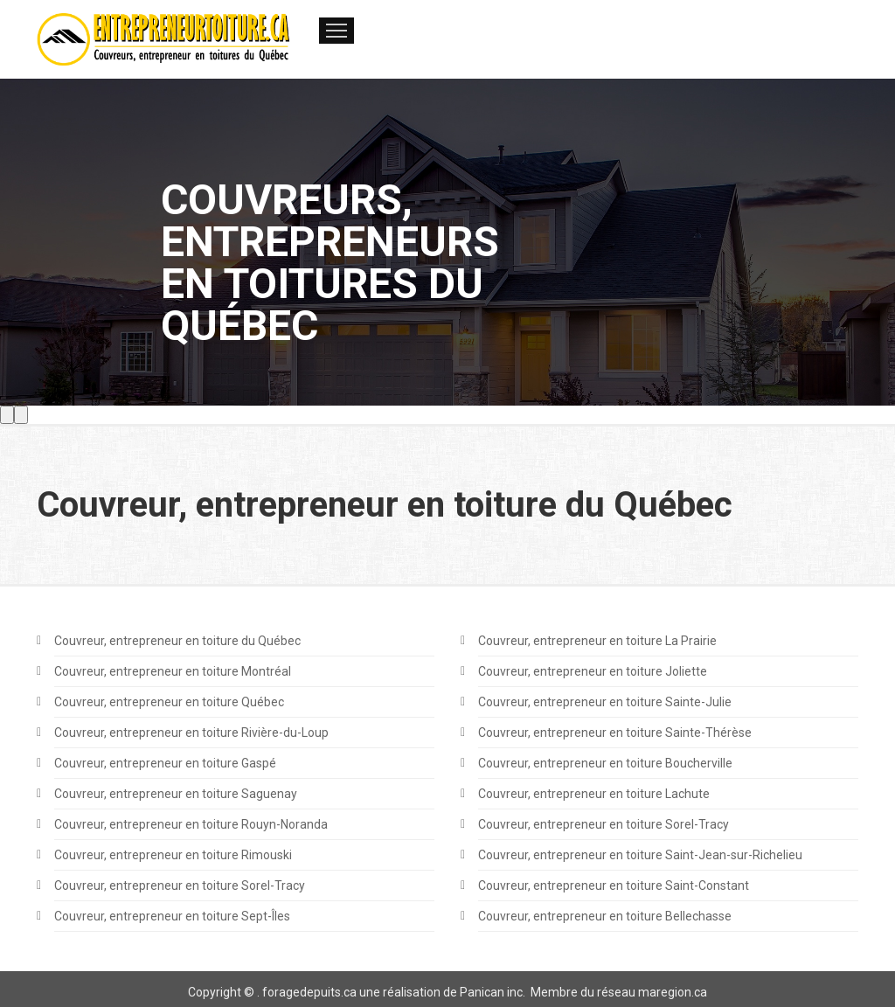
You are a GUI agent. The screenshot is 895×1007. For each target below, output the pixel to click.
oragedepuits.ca (312, 992)
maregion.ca (672, 992)
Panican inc (491, 992)
